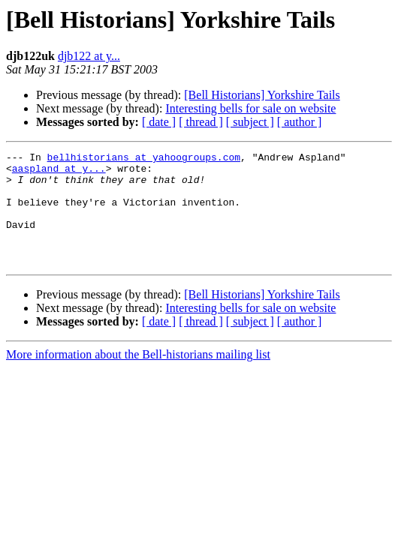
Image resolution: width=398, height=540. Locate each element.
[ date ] (159, 122)
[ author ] (299, 122)
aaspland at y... (59, 172)
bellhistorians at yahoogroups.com (143, 159)
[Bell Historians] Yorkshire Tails (261, 94)
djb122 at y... (89, 56)
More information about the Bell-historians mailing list (138, 376)
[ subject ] (250, 122)
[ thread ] (201, 122)
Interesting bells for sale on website (250, 108)
